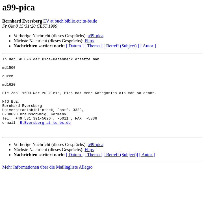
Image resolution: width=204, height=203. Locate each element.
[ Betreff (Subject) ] (121, 45)
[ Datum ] (74, 45)
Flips (89, 40)
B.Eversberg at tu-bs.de (45, 135)
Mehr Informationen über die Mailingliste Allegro (47, 182)
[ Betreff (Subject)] (120, 169)
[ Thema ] (94, 45)
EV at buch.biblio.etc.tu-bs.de (70, 21)
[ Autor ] (148, 45)
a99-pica (95, 35)
